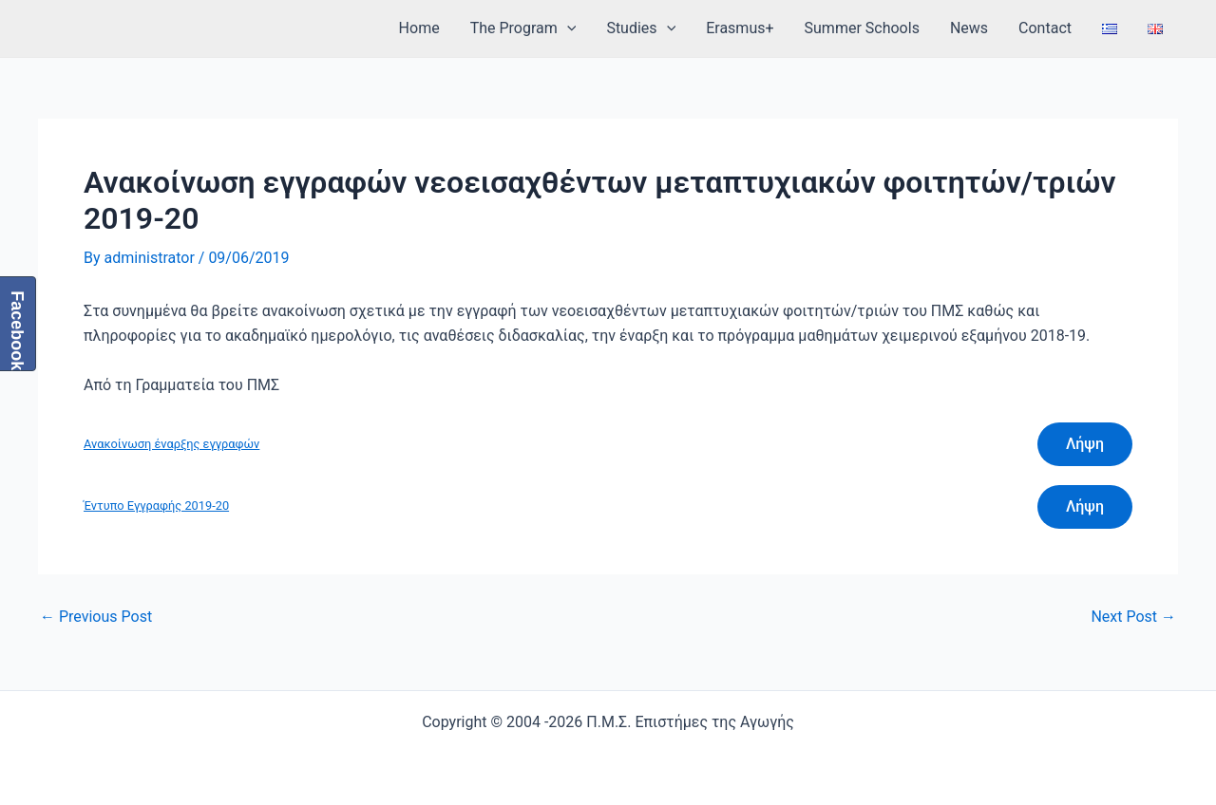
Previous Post (96, 617)
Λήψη (1085, 444)
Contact (1045, 28)
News (969, 28)
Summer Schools (862, 28)
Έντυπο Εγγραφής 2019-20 (156, 505)
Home (419, 28)
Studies (640, 28)
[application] (567, 28)
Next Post (1133, 617)
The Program (523, 28)
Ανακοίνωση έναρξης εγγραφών (171, 444)
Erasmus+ (739, 28)
